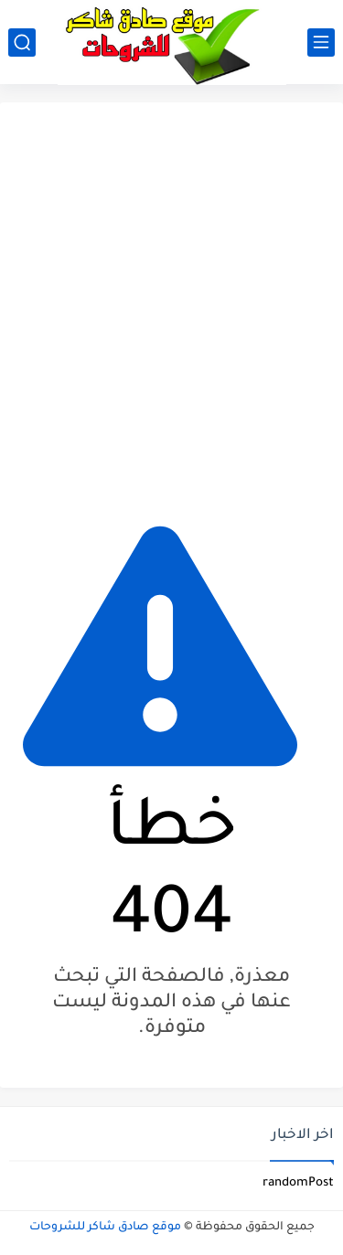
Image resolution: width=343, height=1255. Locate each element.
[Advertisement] (171, 301)
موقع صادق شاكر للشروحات (105, 1227)
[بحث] (22, 42)
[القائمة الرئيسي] (321, 42)
